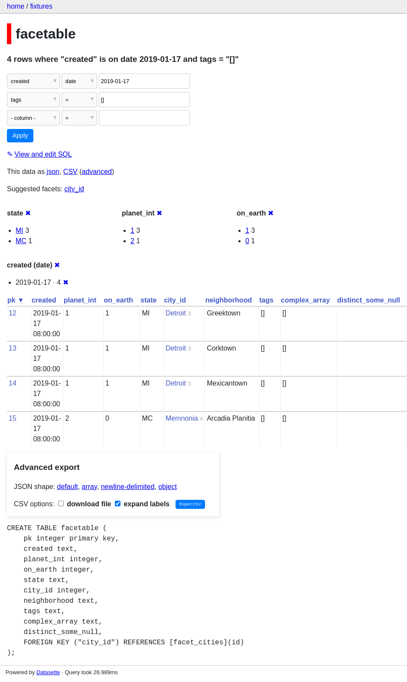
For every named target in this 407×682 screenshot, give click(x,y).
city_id (74, 189)
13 (12, 348)
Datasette (48, 672)
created (44, 300)
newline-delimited (128, 486)
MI (19, 230)
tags (266, 300)
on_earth (118, 300)
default (67, 486)
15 (12, 418)
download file (84, 504)
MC (21, 240)
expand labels (142, 504)
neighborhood (228, 300)
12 (12, 313)
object (167, 486)
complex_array (305, 300)
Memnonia (182, 418)
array (89, 486)
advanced (97, 171)
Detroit (176, 313)
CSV (70, 171)
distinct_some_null (368, 300)
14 (12, 383)
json (53, 171)
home (15, 6)
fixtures (41, 6)
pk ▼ (15, 300)
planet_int (80, 300)
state (148, 300)
